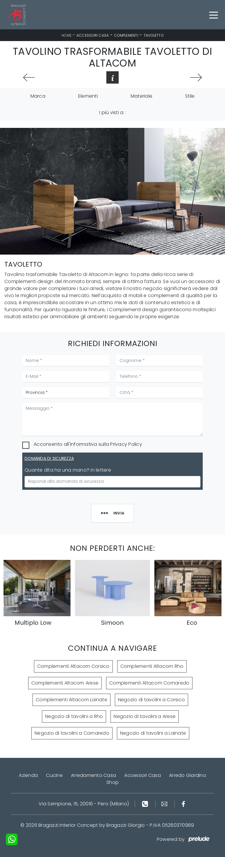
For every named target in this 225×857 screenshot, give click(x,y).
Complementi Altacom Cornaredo (149, 683)
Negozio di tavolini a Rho (74, 716)
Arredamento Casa (93, 775)
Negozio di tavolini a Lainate (153, 733)
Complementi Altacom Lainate (71, 699)
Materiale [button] (141, 96)
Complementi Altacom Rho (152, 666)
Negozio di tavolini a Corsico (151, 699)
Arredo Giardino (187, 775)
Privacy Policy (126, 444)
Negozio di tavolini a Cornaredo (72, 733)
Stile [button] (190, 96)
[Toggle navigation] (213, 15)
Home (66, 35)
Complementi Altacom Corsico (73, 666)
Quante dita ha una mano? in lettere (68, 470)
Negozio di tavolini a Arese (144, 716)
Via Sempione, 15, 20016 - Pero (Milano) (84, 803)
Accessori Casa (92, 35)
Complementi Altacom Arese (64, 683)
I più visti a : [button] (112, 112)
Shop (112, 782)
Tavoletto (153, 35)
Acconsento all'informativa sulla (88, 444)
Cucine (54, 775)
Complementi (126, 35)
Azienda (28, 775)
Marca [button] (37, 96)
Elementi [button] (88, 96)
